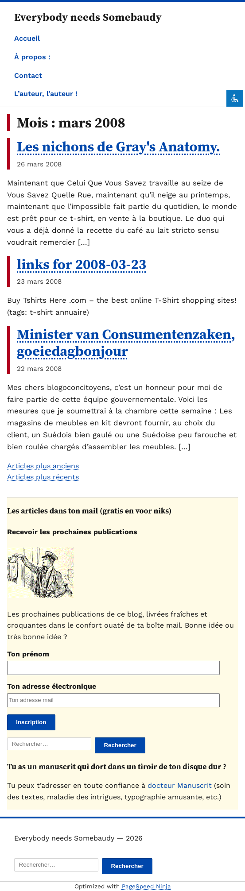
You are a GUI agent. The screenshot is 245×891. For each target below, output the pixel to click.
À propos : (32, 57)
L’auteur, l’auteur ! (46, 93)
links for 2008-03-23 (81, 264)
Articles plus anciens (43, 466)
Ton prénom (28, 654)
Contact (28, 75)
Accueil (27, 38)
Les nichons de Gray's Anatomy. (118, 146)
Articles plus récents (43, 477)
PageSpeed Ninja (146, 886)
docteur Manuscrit (180, 785)
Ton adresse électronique (51, 686)
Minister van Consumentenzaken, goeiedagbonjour (126, 342)
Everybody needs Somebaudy (88, 17)
